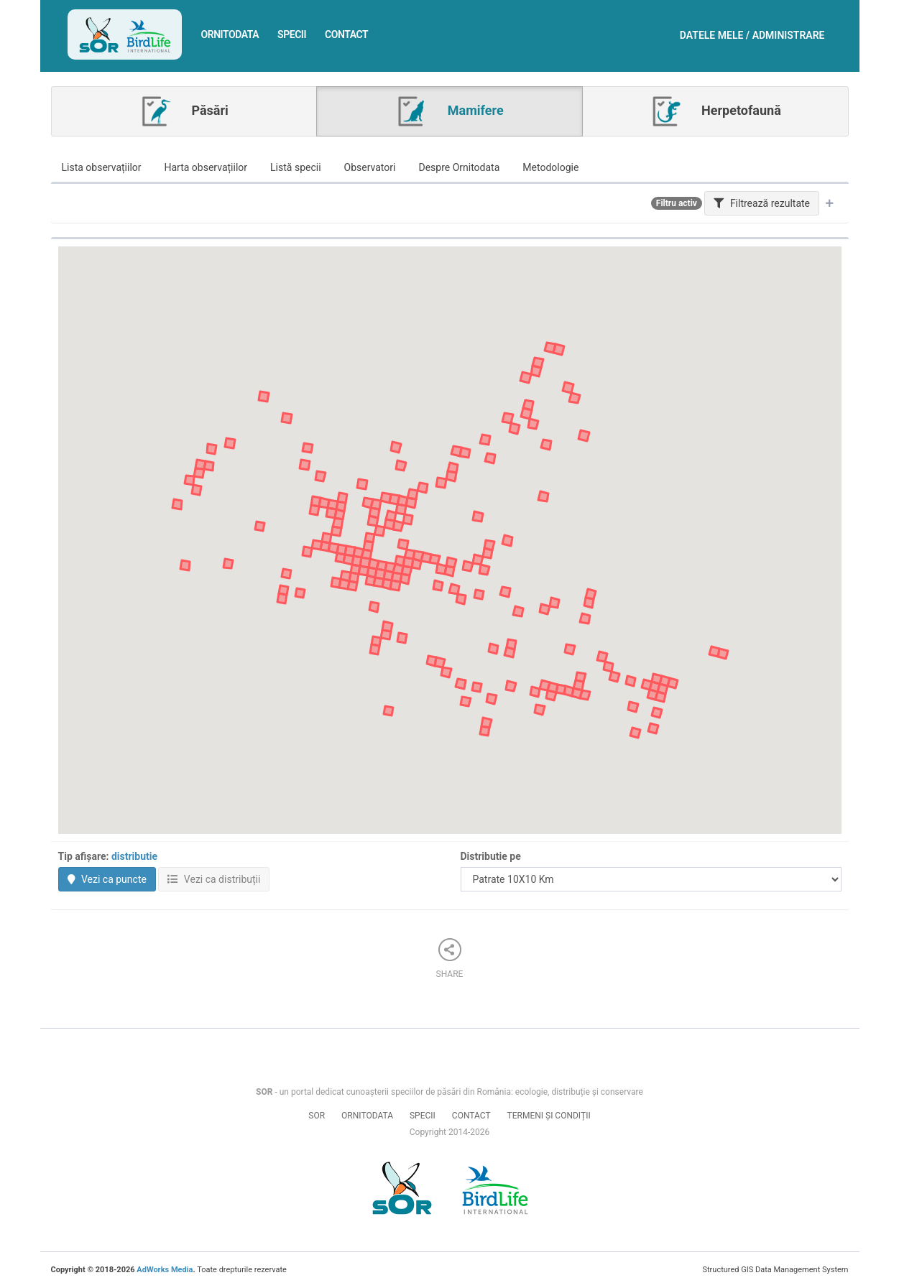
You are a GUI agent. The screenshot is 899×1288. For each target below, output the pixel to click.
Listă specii (295, 167)
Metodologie (550, 167)
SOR (316, 1116)
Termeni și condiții (549, 1116)
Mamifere (449, 111)
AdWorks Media (165, 1269)
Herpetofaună (715, 111)
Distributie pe (491, 856)
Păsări (184, 111)
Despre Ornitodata (458, 167)
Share (450, 958)
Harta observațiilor (206, 167)
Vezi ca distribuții (213, 879)
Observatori (370, 167)
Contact (346, 34)
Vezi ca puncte (107, 879)
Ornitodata (229, 34)
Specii (291, 34)
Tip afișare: (108, 856)
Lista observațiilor (102, 167)
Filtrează (762, 203)
